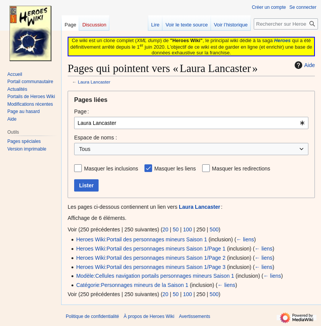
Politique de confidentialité (92, 316)
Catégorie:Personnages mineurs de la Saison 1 (132, 285)
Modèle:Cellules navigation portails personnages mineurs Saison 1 (155, 276)
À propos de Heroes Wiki (148, 316)
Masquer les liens (175, 168)
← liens (245, 239)
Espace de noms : (95, 137)
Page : (81, 111)
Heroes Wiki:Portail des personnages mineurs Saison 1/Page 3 (150, 267)
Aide (304, 65)
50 (176, 229)
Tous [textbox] (85, 149)
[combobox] (191, 123)
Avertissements (194, 316)
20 (165, 229)
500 (214, 229)
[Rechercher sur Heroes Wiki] (286, 23)
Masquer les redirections (241, 168)
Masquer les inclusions (111, 168)
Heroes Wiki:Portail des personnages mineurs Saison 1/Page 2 (150, 258)
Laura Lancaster (94, 81)
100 (187, 229)
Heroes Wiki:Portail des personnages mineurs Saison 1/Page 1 (150, 249)
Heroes (282, 40)
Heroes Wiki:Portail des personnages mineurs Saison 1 (141, 239)
